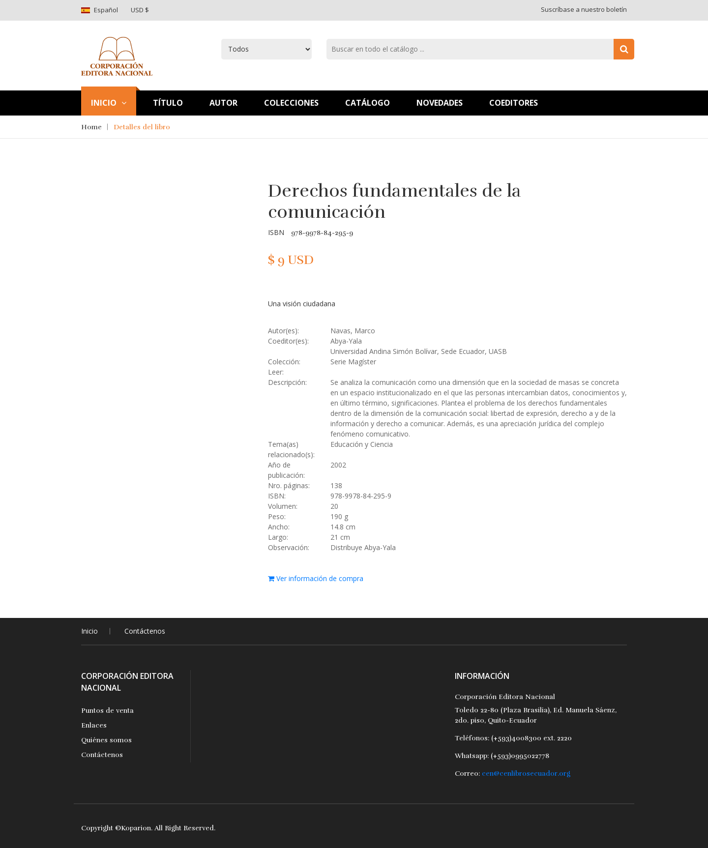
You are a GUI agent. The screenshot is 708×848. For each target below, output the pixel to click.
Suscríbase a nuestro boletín (584, 9)
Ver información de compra (315, 578)
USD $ (140, 9)
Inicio (108, 102)
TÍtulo (168, 102)
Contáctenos (144, 631)
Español (106, 9)
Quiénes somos (106, 740)
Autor (223, 102)
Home (91, 127)
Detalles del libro (142, 127)
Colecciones (291, 102)
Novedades (439, 102)
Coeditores (513, 102)
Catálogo (367, 102)
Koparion (136, 828)
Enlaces (94, 725)
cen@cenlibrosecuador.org (526, 773)
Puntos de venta (107, 710)
